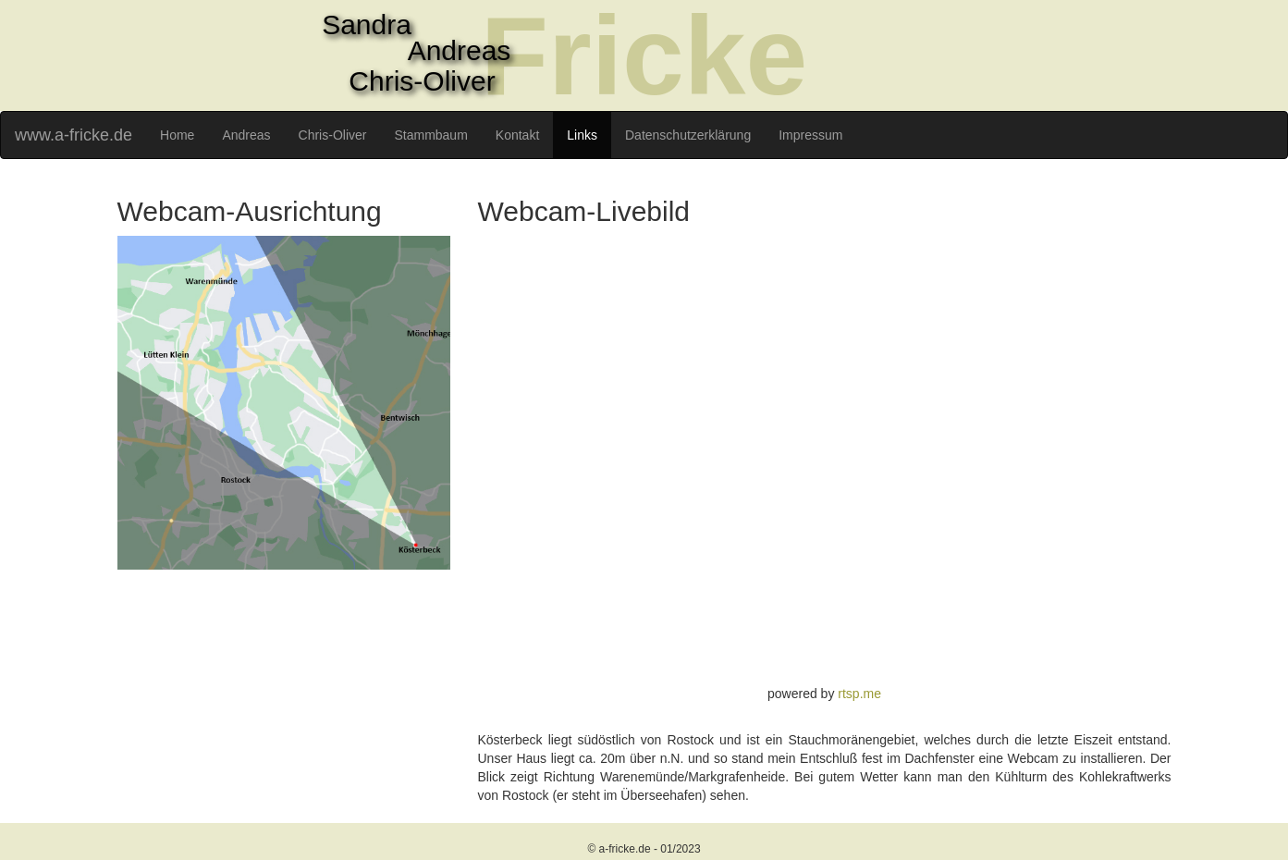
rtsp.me (859, 693)
